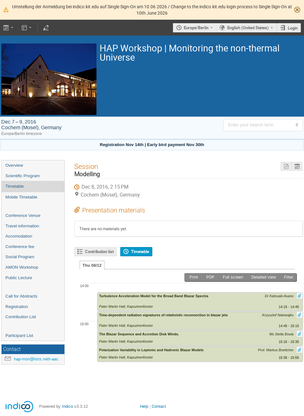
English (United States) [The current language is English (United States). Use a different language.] (248, 27)
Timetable (14, 186)
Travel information (22, 226)
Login (293, 28)
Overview (14, 165)
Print (193, 277)
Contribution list (99, 251)
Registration (16, 306)
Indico (67, 406)
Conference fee (19, 246)
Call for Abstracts (21, 296)
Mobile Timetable (21, 197)
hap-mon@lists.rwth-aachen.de (42, 359)
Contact (159, 406)
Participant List (19, 335)
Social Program (19, 256)
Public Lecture (18, 277)
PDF (210, 277)
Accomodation (18, 236)
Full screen (233, 277)
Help (144, 406)
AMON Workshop (21, 267)
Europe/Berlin (196, 27)
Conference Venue (22, 215)
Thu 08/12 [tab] (92, 265)
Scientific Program (22, 175)
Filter (288, 277)
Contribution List (20, 316)
